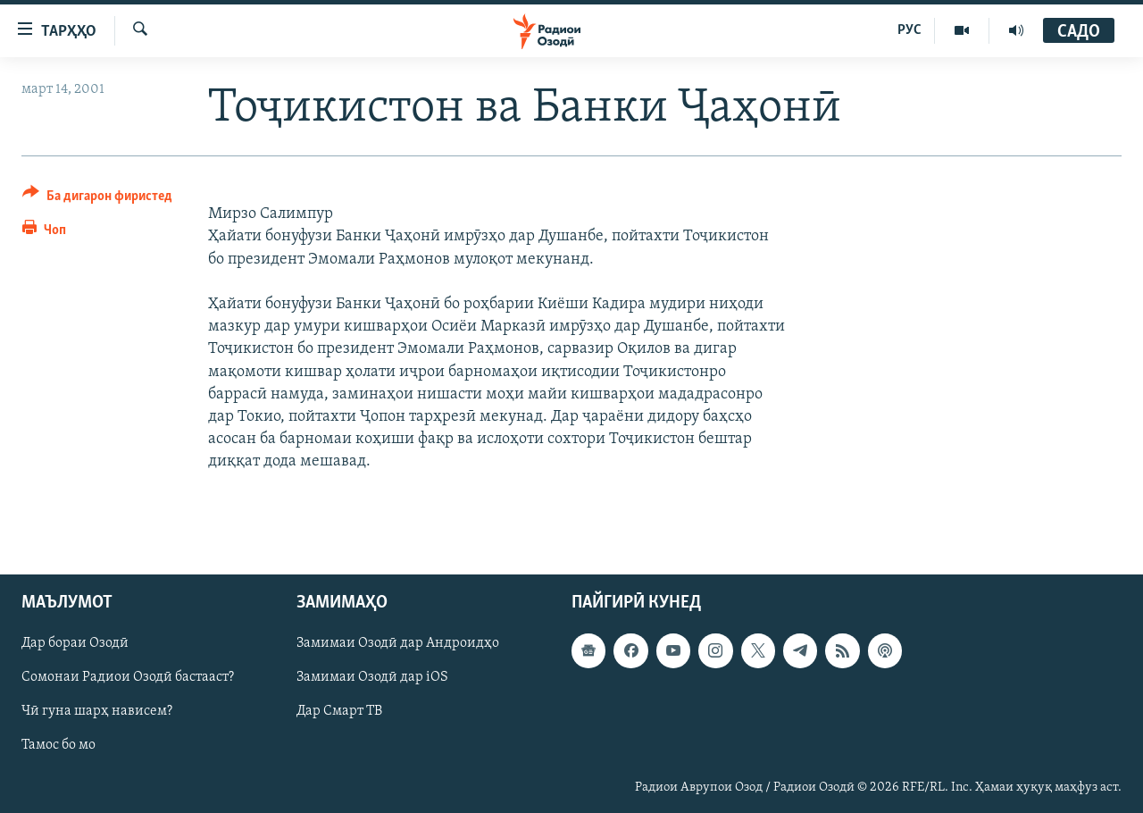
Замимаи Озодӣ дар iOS (372, 677)
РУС (909, 30)
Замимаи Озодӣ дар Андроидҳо (397, 643)
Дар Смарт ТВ (339, 711)
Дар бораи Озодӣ (75, 643)
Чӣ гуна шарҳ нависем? (96, 711)
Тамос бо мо (58, 745)
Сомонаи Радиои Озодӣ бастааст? (127, 677)
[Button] (97, 198)
